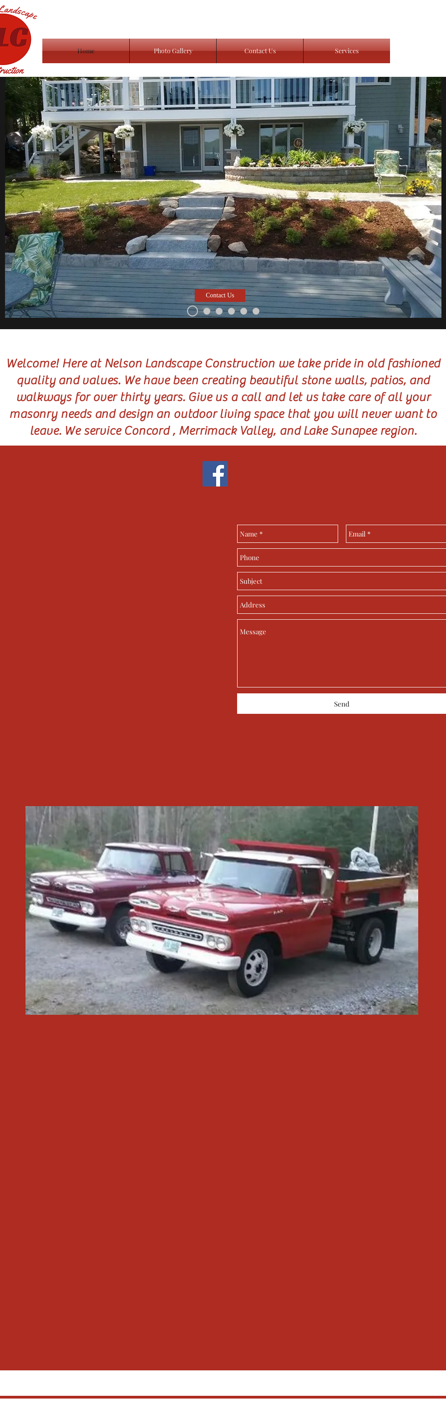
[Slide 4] (206, 311)
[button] (220, 295)
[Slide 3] (192, 311)
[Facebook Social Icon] (215, 473)
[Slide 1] (231, 311)
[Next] (424, 195)
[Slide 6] (243, 311)
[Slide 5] (219, 311)
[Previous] (22, 195)
